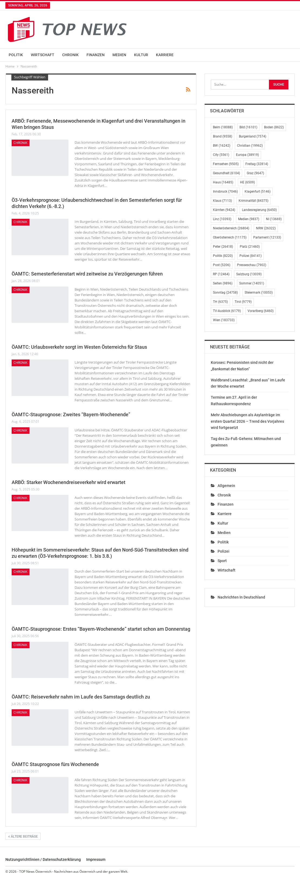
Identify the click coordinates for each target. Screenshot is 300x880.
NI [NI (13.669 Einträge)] (274, 219)
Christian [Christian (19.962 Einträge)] (250, 145)
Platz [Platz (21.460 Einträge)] (250, 246)
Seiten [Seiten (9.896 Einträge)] (222, 283)
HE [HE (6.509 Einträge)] (247, 182)
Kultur (141, 55)
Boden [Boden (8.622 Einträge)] (274, 127)
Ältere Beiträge (23, 836)
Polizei (223, 551)
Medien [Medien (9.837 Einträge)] (248, 219)
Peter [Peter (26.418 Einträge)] (223, 246)
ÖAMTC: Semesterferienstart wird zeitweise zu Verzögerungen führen (87, 274)
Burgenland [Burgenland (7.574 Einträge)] (252, 136)
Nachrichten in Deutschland (241, 597)
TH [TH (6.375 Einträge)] (220, 302)
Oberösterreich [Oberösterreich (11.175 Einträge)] (229, 237)
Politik (16, 55)
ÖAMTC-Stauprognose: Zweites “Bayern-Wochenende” (71, 414)
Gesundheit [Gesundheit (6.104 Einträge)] (226, 173)
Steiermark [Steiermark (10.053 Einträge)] (259, 292)
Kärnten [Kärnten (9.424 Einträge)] (224, 210)
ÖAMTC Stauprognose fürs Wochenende (55, 764)
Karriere (165, 55)
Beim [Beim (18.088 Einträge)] (223, 127)
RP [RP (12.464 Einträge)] (221, 274)
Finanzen (95, 55)
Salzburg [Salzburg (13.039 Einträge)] (249, 274)
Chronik (70, 55)
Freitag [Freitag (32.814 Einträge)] (256, 164)
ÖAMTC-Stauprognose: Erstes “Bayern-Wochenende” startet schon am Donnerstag (101, 629)
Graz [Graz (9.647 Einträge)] (255, 173)
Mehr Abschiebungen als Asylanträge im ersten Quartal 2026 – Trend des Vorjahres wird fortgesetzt (247, 421)
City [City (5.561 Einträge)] (221, 155)
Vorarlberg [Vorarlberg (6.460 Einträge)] (261, 311)
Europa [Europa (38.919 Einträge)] (247, 155)
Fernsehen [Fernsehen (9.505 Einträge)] (226, 164)
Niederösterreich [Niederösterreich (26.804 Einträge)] (231, 228)
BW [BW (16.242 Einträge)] (221, 145)
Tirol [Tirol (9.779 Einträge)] (243, 302)
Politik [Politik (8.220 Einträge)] (223, 256)
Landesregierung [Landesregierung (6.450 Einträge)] (259, 210)
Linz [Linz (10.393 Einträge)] (222, 219)
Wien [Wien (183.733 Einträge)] (224, 320)
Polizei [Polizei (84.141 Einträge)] (250, 256)
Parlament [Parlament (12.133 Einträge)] (267, 237)
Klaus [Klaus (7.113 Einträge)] (222, 201)
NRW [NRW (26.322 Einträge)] (266, 228)
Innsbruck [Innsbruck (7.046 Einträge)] (225, 191)
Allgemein (226, 485)
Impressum (95, 859)
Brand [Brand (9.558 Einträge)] (222, 136)
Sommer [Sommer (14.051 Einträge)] (251, 283)
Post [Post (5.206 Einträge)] (221, 265)
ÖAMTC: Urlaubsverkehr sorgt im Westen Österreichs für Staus (79, 347)
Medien (119, 55)
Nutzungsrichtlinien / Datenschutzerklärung (43, 859)
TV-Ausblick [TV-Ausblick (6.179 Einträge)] (227, 311)
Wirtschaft (42, 55)
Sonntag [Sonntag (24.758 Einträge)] (225, 292)
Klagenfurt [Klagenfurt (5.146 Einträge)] (258, 191)
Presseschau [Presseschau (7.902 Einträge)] (251, 265)
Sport (222, 561)
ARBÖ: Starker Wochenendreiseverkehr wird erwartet (68, 482)
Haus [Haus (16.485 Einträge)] (223, 182)
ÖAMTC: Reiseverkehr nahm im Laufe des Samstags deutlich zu (81, 697)
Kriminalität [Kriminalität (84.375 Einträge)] (253, 201)
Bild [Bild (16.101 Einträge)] (248, 127)
